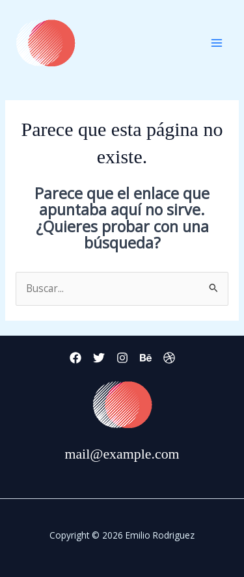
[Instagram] (122, 358)
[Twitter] (99, 358)
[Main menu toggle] (217, 43)
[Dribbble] (169, 358)
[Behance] (146, 358)
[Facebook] (75, 358)
